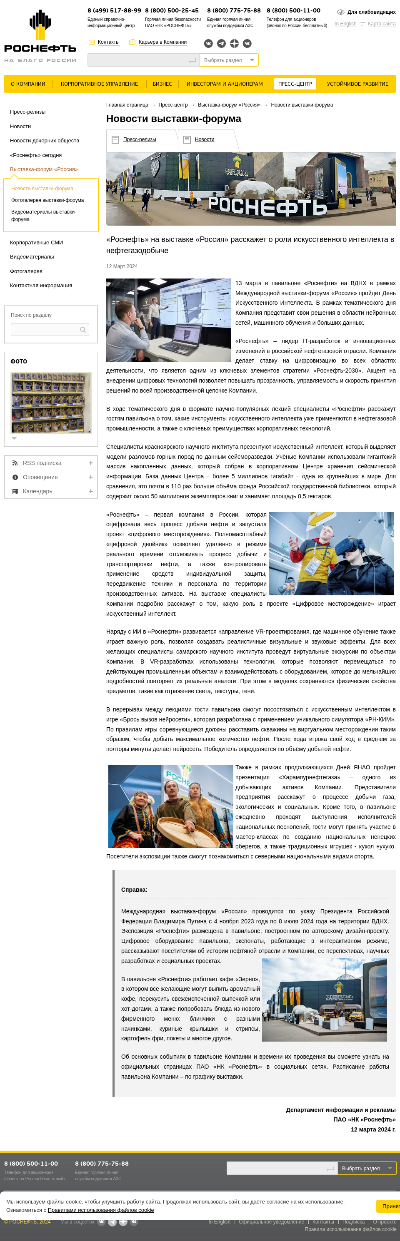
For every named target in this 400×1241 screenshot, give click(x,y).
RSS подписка (42, 463)
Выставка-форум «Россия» (44, 169)
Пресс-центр (295, 84)
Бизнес (162, 84)
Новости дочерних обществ (44, 140)
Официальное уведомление (271, 1222)
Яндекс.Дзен (234, 43)
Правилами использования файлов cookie (101, 1210)
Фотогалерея (26, 271)
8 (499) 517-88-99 (114, 11)
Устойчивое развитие (357, 84)
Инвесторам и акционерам (225, 84)
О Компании (28, 84)
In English (346, 24)
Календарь (37, 491)
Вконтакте (208, 43)
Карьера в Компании (163, 42)
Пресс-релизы (27, 112)
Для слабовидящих (372, 12)
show (17, 439)
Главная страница (127, 105)
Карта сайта (382, 24)
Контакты (109, 42)
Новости (20, 126)
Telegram (221, 43)
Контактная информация (41, 285)
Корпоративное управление (99, 84)
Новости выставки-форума (42, 188)
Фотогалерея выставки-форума (47, 200)
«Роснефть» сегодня (36, 155)
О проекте (385, 1222)
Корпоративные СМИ (36, 242)
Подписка (353, 1222)
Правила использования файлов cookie (351, 1229)
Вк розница (247, 44)
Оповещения (40, 477)
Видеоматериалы (32, 257)
